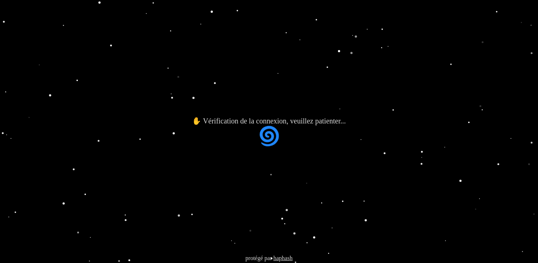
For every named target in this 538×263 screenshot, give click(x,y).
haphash (282, 258)
